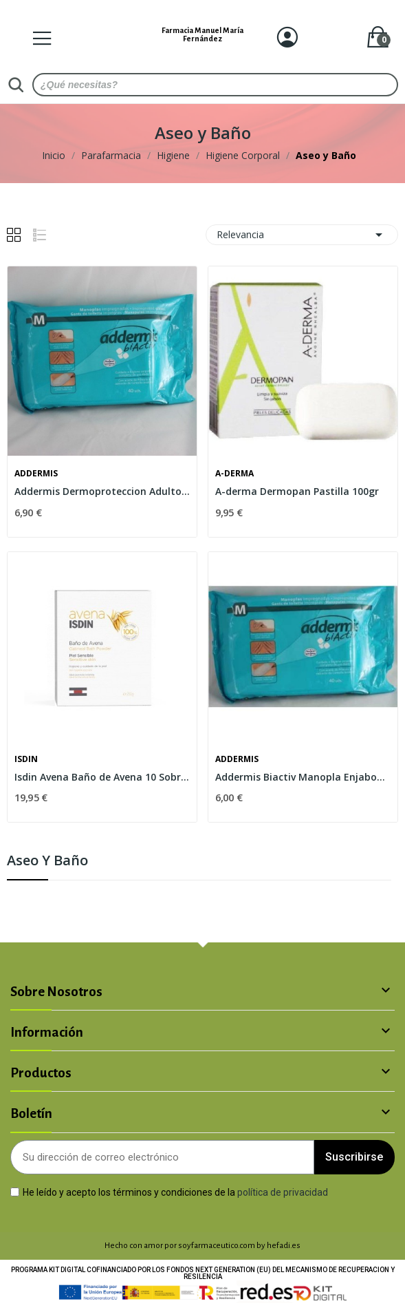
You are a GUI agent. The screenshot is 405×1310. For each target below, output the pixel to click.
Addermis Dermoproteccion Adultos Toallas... (102, 491)
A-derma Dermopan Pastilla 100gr (297, 491)
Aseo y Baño (47, 861)
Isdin (26, 759)
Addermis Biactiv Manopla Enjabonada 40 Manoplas (303, 776)
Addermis (36, 473)
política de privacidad (282, 1191)
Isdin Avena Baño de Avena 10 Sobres (102, 776)
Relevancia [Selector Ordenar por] (302, 234)
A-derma (234, 473)
